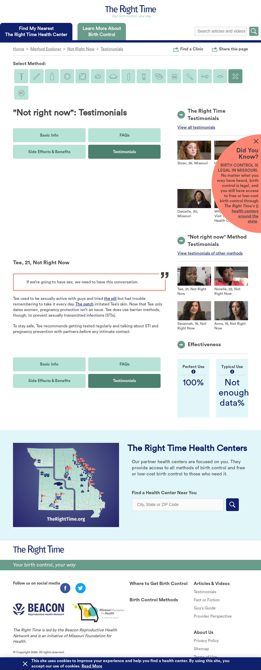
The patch (84, 304)
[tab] (36, 31)
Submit (253, 31)
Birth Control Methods (153, 600)
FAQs (124, 135)
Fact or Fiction (207, 600)
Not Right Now (81, 49)
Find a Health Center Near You (164, 492)
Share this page (233, 49)
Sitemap (201, 649)
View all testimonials (196, 127)
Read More (92, 666)
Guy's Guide (205, 608)
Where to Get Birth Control (158, 583)
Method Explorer (45, 49)
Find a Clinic (191, 49)
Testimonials (112, 49)
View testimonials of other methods (210, 253)
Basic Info (49, 135)
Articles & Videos (212, 583)
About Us (203, 632)
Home (18, 49)
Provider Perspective (213, 616)
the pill (110, 299)
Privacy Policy (206, 641)
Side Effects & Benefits (49, 152)
